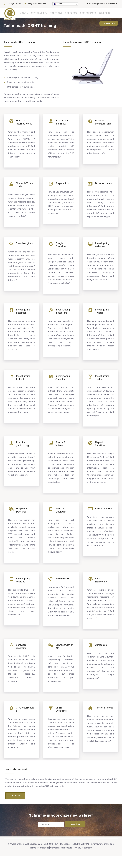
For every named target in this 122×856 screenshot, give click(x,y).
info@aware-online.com (37, 4)
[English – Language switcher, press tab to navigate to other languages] (65, 3)
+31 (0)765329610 (14, 4)
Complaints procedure (61, 847)
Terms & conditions (39, 847)
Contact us (110, 4)
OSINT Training (38, 13)
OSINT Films (104, 13)
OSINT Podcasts (88, 13)
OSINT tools (56, 13)
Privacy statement (83, 847)
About (23, 13)
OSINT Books (71, 13)
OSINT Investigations (95, 4)
